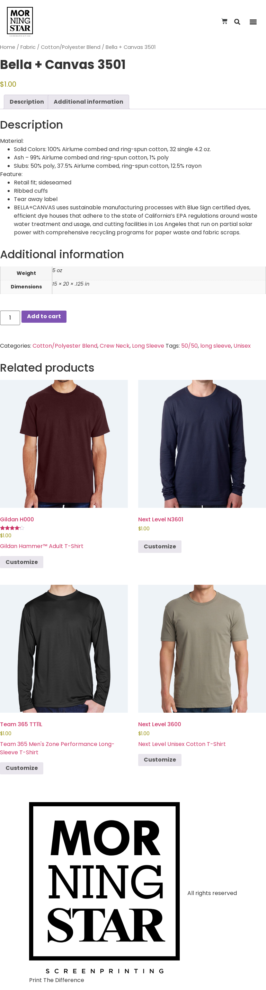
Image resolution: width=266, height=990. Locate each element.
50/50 (189, 346)
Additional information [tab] (88, 102)
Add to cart (44, 316)
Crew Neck (115, 346)
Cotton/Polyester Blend (70, 47)
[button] (237, 21)
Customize (22, 562)
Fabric (28, 47)
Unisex (242, 346)
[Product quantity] (10, 318)
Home (7, 47)
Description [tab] (27, 102)
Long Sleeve (148, 346)
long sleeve (215, 346)
